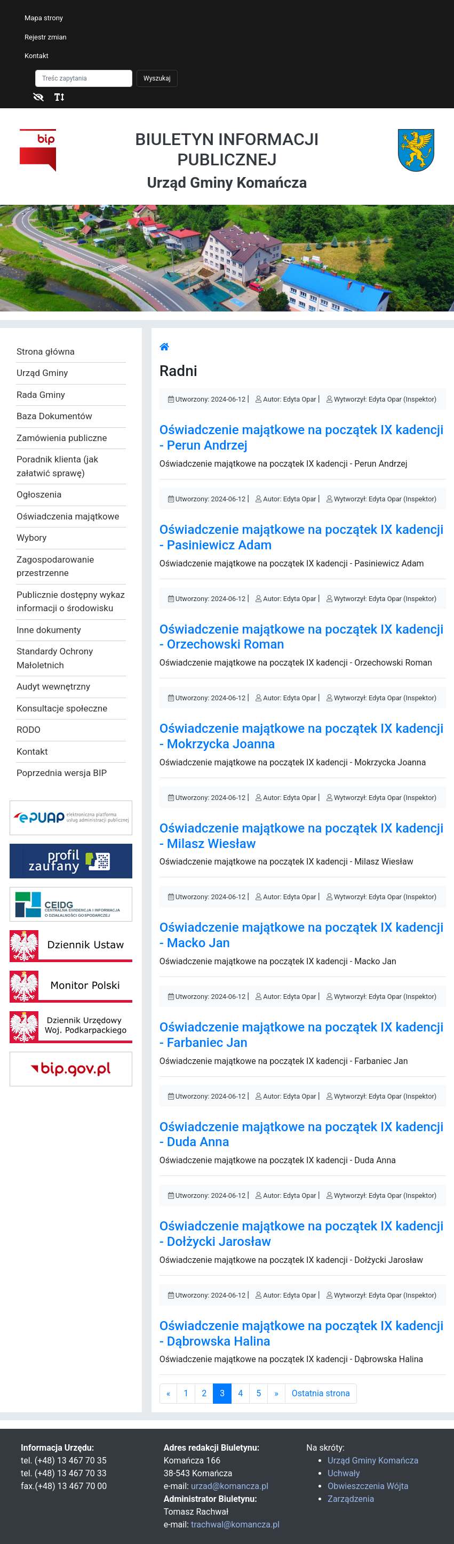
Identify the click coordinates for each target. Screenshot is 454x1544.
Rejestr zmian (46, 37)
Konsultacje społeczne (62, 708)
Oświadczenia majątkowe (68, 516)
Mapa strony (44, 18)
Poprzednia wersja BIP (62, 772)
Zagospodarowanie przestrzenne (55, 566)
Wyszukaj (157, 78)
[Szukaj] (83, 78)
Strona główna (46, 351)
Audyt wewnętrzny (53, 686)
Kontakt (37, 56)
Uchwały (344, 1473)
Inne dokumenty (49, 630)
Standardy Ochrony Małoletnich (55, 658)
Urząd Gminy (42, 372)
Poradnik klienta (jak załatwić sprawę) (57, 466)
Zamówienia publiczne (62, 438)
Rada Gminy (41, 394)
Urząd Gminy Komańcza (373, 1460)
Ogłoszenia (39, 494)
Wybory (31, 537)
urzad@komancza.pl (229, 1486)
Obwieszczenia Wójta (368, 1486)
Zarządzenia (351, 1499)
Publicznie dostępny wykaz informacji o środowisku (71, 601)
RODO (29, 729)
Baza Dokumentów (54, 416)
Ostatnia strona (321, 1393)
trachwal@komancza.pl (235, 1524)
